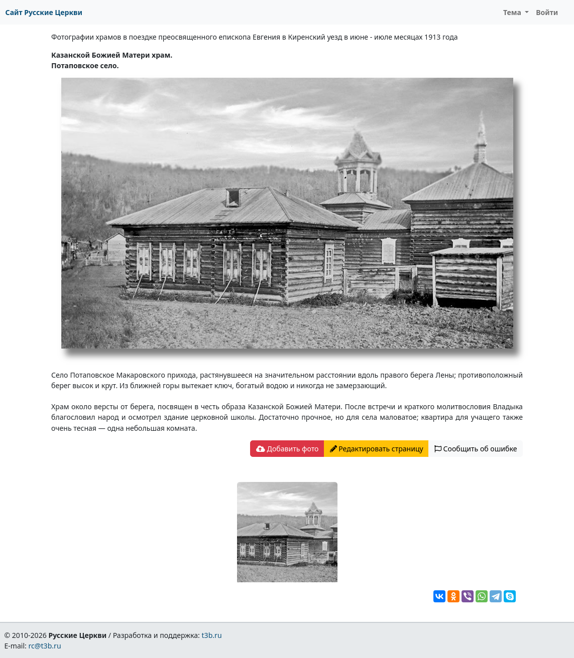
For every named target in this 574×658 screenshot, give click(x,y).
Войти (547, 12)
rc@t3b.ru (45, 645)
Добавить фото (287, 448)
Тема (513, 12)
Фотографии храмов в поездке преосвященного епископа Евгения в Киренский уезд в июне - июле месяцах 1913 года (254, 37)
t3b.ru (212, 635)
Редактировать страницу (376, 448)
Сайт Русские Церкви (44, 12)
